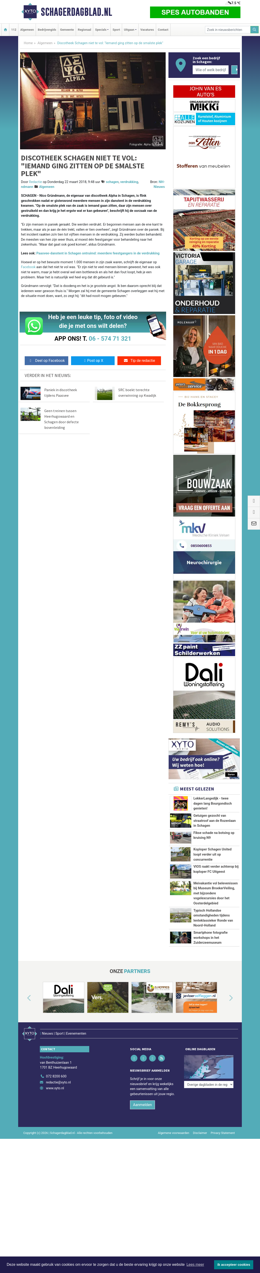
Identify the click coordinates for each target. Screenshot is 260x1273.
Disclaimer (200, 1193)
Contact (163, 29)
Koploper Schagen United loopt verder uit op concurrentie (212, 854)
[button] (23, 1065)
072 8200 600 (56, 1137)
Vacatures (147, 29)
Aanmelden (142, 1165)
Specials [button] (100, 29)
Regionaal (84, 29)
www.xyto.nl (55, 1149)
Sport (116, 29)
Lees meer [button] (195, 1264)
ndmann (27, 187)
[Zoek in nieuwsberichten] (228, 29)
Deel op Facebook (46, 360)
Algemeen (27, 29)
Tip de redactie (139, 360)
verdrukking (129, 182)
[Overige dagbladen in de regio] (208, 1126)
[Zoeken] (254, 29)
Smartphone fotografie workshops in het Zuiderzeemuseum (210, 989)
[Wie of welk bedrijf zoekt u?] (211, 69)
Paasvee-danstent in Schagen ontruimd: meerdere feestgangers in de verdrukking (98, 253)
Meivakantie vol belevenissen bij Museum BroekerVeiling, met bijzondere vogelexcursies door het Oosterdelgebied (215, 893)
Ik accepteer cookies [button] (233, 1264)
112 (13, 29)
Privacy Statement (223, 1193)
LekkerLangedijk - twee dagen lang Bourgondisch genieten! (212, 803)
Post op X (92, 360)
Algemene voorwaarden (173, 1193)
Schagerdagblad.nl (76, 12)
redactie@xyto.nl (58, 1143)
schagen (112, 182)
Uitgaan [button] (129, 29)
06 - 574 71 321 (110, 338)
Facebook (28, 267)
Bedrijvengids (47, 29)
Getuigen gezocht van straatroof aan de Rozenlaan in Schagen (214, 821)
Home (28, 43)
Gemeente (67, 29)
